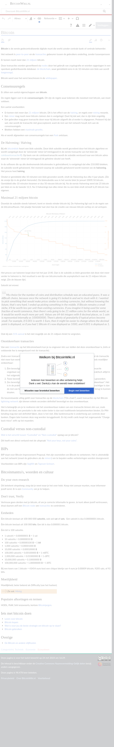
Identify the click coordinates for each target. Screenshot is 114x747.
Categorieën (7, 727)
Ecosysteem (43, 727)
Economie (30, 727)
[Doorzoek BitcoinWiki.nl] (57, 11)
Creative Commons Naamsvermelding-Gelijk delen (60, 741)
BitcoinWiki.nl (20, 3)
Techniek (19, 727)
